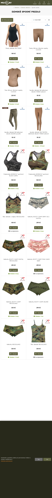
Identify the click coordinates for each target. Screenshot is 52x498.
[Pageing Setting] (49, 20)
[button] (40, 3)
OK (47, 459)
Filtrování (7, 20)
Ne (39, 459)
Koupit (13, 58)
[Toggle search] (35, 3)
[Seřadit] (39, 19)
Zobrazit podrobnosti (6, 461)
